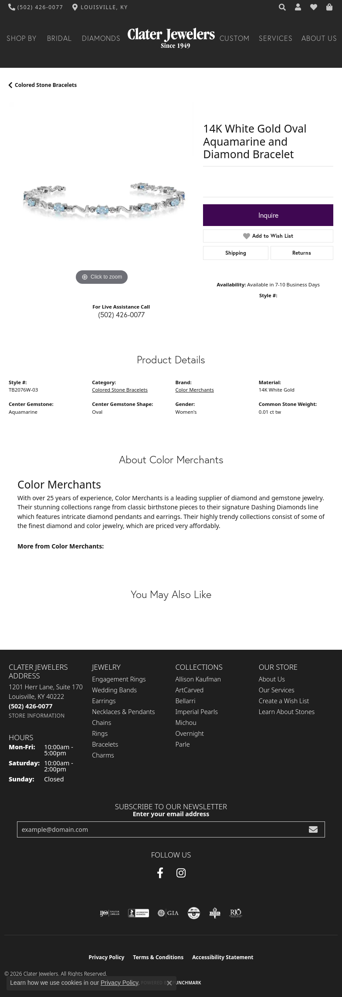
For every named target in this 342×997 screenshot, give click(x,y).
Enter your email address (171, 814)
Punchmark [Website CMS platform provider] (186, 983)
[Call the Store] (30, 706)
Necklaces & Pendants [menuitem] (123, 712)
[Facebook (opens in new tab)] (160, 873)
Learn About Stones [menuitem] (287, 712)
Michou (186, 722)
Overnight (190, 733)
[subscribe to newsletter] (313, 829)
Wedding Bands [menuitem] (114, 690)
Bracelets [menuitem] (105, 744)
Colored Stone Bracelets (46, 85)
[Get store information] (37, 715)
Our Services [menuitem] (277, 690)
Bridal (59, 38)
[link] (36, 7)
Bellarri (186, 701)
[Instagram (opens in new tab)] (181, 873)
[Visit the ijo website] (109, 913)
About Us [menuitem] (272, 679)
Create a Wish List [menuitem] (284, 701)
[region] (101, 194)
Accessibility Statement (222, 957)
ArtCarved (190, 690)
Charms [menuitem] (103, 755)
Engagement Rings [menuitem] (119, 679)
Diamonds (101, 38)
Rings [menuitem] (100, 733)
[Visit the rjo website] (235, 913)
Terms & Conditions (158, 957)
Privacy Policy (107, 957)
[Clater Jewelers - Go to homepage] (171, 38)
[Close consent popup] (169, 983)
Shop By (22, 38)
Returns (301, 252)
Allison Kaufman (198, 679)
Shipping (235, 252)
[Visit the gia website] (168, 913)
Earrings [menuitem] (103, 701)
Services (276, 38)
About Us (319, 38)
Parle (183, 744)
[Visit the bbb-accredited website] (138, 913)
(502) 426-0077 (121, 314)
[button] (282, 7)
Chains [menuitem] (101, 722)
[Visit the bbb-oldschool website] (214, 913)
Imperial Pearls (197, 712)
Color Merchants (195, 389)
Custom (235, 38)
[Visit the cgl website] (193, 913)
